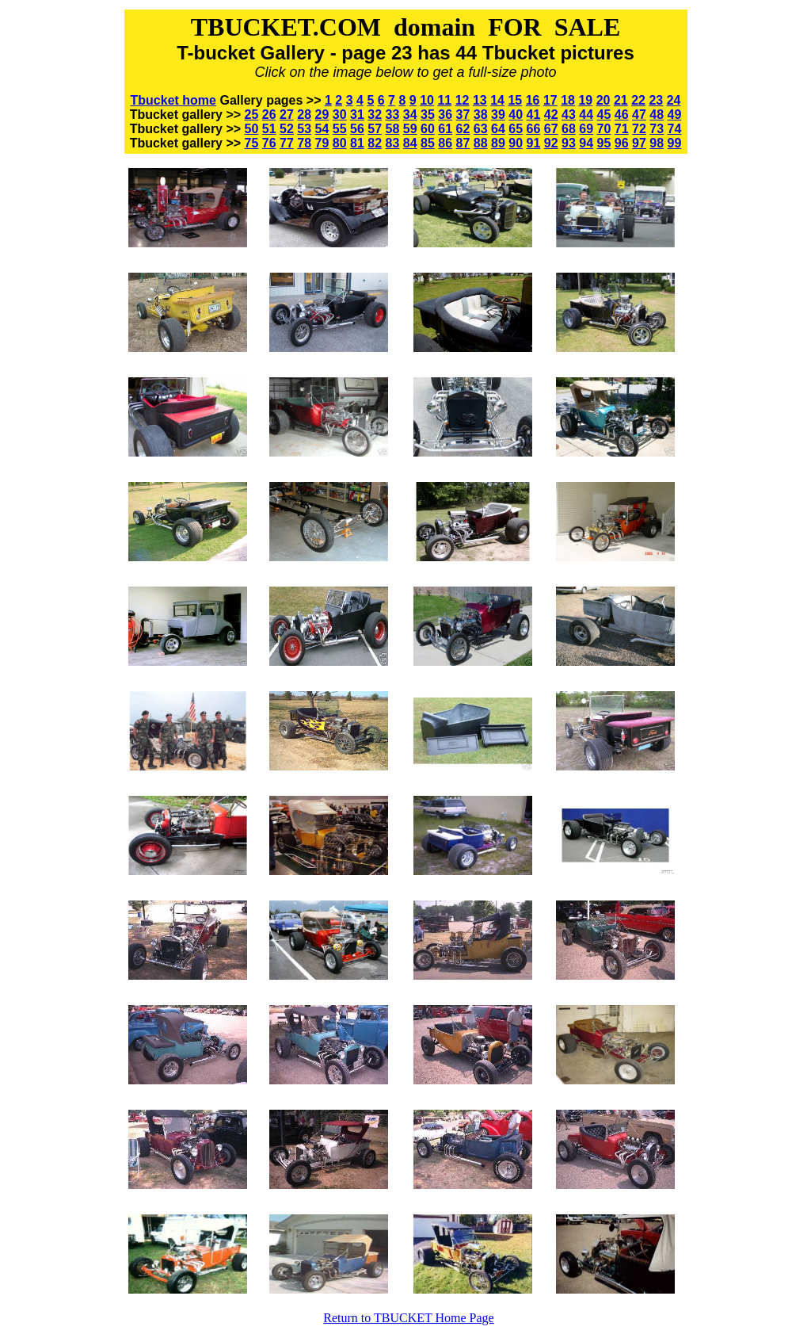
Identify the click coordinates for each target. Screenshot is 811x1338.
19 (585, 100)
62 (463, 129)
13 (480, 100)
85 (428, 143)
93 (569, 143)
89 (498, 143)
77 (287, 143)
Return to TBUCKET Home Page (408, 1318)
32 (374, 114)
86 (445, 143)
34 (410, 114)
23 (656, 100)
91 (534, 143)
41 (534, 114)
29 (322, 114)
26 (269, 114)
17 (550, 100)
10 (427, 100)
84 (410, 143)
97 (639, 143)
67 (551, 129)
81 (357, 143)
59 (410, 129)
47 (639, 114)
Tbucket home (173, 100)
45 (604, 114)
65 (515, 129)
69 (586, 129)
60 (428, 129)
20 (603, 100)
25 (252, 114)
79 (322, 143)
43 (569, 114)
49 (675, 114)
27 (287, 114)
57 (374, 129)
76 (269, 143)
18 (568, 100)
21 (621, 100)
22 (638, 100)
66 (534, 129)
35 (428, 114)
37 (463, 114)
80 (340, 143)
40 (515, 114)
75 (252, 143)
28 (304, 114)
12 (462, 100)
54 (322, 129)
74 (675, 129)
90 (515, 143)
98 (656, 143)
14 (497, 100)
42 (551, 114)
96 (622, 143)
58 (393, 129)
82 (374, 143)
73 (656, 129)
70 (604, 129)
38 (481, 114)
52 (287, 129)
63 (481, 129)
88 (481, 143)
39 (498, 114)
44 (586, 114)
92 (551, 143)
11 (444, 100)
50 (252, 129)
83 (393, 143)
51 (269, 129)
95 (604, 143)
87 (463, 143)
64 (498, 129)
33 (393, 114)
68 (569, 129)
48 (656, 114)
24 (674, 100)
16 (533, 100)
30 (340, 114)
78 (304, 143)
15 (515, 100)
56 (357, 129)
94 (586, 143)
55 (340, 129)
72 (639, 129)
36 (445, 114)
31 (357, 114)
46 (622, 114)
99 (675, 143)
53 (304, 129)
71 (622, 129)
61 (445, 129)
